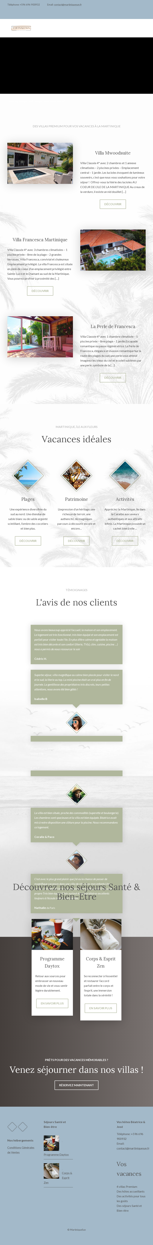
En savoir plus (52, 1003)
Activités (125, 499)
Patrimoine (76, 499)
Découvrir (112, 204)
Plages (28, 499)
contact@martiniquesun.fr (68, 4)
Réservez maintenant (76, 1085)
